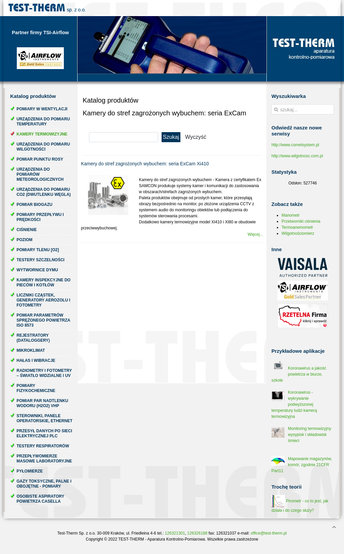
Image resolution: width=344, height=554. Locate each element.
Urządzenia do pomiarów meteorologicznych (39, 174)
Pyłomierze (29, 471)
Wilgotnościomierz (298, 233)
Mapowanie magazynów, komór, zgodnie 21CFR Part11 (301, 464)
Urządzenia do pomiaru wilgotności (43, 147)
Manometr (291, 215)
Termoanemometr (297, 227)
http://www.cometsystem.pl (295, 145)
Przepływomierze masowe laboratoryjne (44, 458)
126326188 (197, 533)
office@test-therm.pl (269, 533)
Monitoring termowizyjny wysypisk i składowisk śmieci (309, 434)
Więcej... (255, 234)
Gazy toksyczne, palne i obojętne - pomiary (43, 484)
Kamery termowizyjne (41, 134)
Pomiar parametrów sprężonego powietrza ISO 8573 (43, 320)
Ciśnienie (26, 229)
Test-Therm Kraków (47, 8)
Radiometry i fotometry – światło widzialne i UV (44, 373)
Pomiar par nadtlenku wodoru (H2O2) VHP (42, 403)
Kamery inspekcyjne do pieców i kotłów (43, 282)
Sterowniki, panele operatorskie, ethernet (44, 418)
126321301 (175, 533)
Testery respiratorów (42, 446)
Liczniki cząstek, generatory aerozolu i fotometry (43, 300)
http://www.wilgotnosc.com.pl (297, 156)
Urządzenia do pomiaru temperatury (43, 121)
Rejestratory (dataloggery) (33, 338)
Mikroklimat (30, 350)
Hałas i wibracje (35, 360)
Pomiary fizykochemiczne (35, 388)
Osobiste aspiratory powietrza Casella (40, 499)
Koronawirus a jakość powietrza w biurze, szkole (298, 374)
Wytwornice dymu (37, 270)
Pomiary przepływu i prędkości (40, 217)
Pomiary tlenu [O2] (37, 249)
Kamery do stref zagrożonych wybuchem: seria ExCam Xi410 (145, 163)
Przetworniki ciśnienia (301, 221)
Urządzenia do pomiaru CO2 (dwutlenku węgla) (43, 192)
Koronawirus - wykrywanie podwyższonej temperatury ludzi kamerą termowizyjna (294, 404)
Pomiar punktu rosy (39, 159)
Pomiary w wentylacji (41, 109)
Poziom (24, 239)
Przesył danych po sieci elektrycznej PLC (44, 433)
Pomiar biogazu (34, 204)
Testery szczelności (40, 260)
